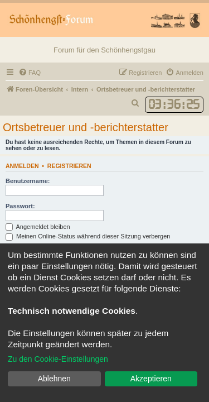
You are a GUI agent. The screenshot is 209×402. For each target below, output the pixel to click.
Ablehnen (54, 378)
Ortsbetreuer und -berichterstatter (85, 127)
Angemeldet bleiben (38, 226)
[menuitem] (29, 72)
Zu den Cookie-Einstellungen (58, 359)
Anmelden (22, 165)
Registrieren (69, 165)
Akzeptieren (151, 378)
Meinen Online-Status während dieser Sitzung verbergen (88, 236)
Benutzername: (28, 181)
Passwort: (20, 206)
